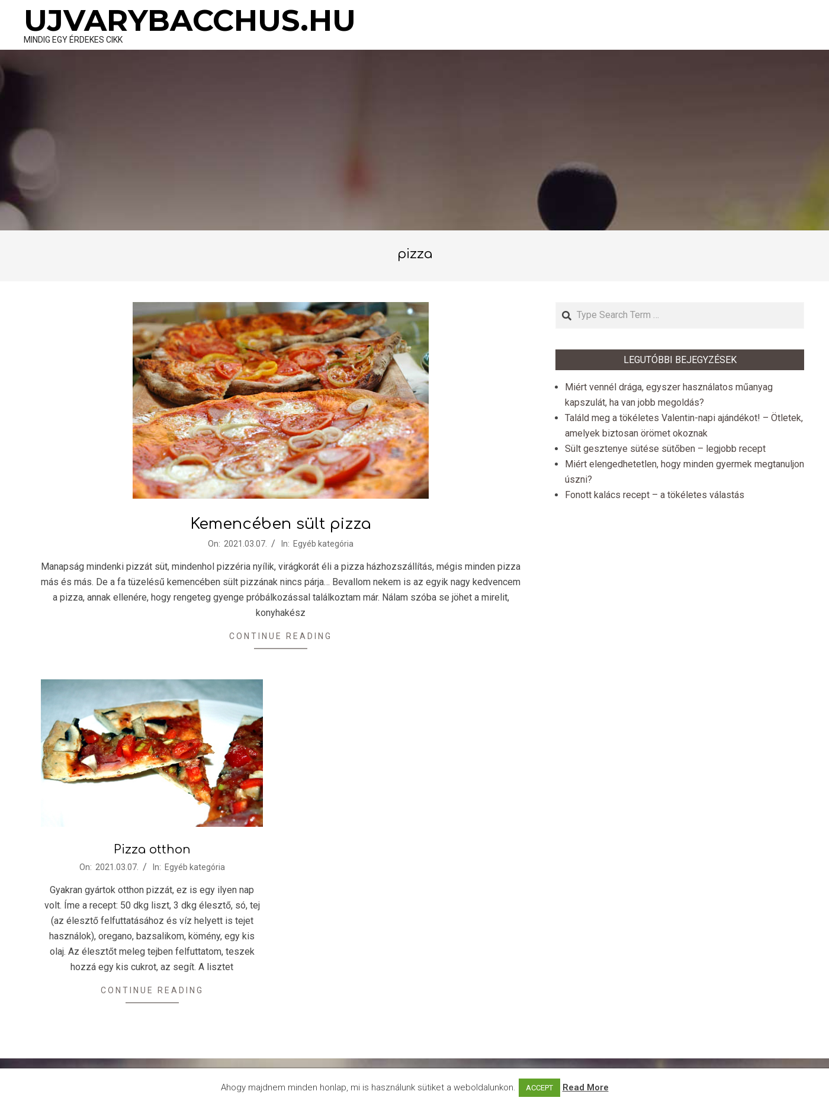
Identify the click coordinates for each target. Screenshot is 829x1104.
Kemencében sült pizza (280, 523)
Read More (586, 1087)
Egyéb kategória (323, 543)
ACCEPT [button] (539, 1087)
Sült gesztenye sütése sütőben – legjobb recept (665, 448)
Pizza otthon (152, 849)
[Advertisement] (414, 141)
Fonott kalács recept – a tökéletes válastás (654, 494)
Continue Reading (280, 636)
